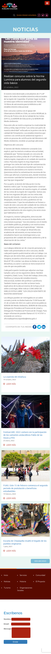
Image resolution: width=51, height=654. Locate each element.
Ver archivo (40, 561)
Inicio (6, 575)
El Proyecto (40, 581)
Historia (23, 581)
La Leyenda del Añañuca (14, 377)
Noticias (7, 581)
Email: (6, 624)
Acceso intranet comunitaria (26, 15)
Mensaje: (8, 629)
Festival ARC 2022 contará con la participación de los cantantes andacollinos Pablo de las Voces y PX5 (24, 435)
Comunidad (40, 575)
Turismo (7, 588)
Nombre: (7, 619)
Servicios (23, 575)
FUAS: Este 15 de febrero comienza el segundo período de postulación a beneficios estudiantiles (25, 488)
